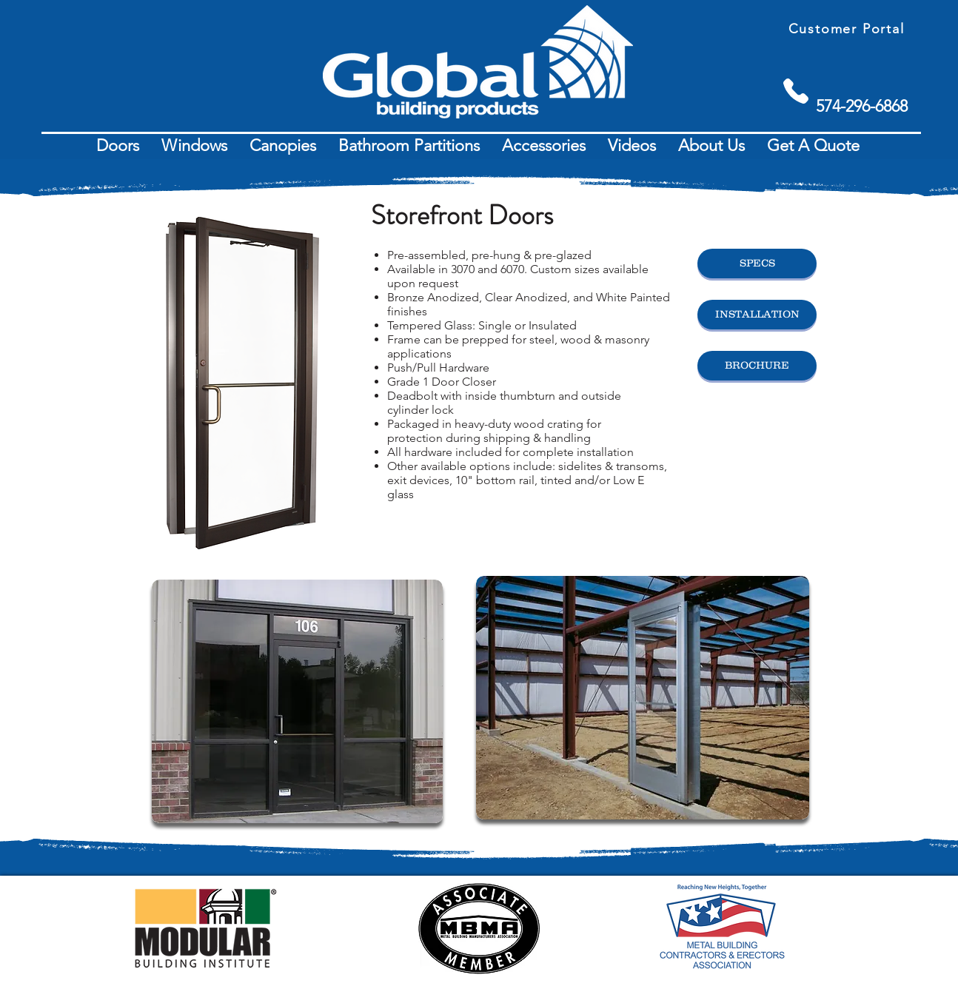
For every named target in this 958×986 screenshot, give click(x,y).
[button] (117, 146)
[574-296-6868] (861, 106)
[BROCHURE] (757, 365)
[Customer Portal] (847, 28)
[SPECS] (757, 263)
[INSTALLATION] (757, 314)
